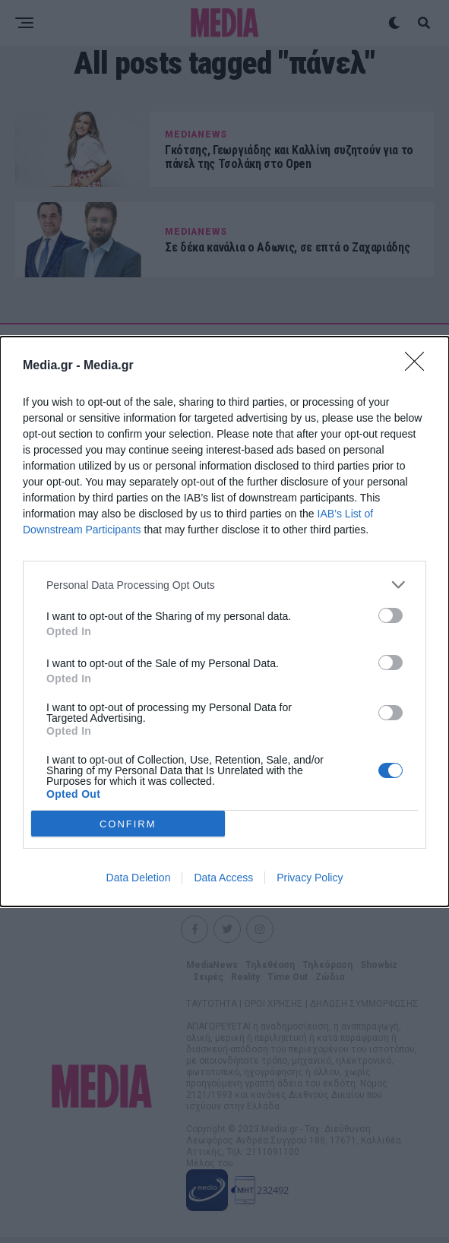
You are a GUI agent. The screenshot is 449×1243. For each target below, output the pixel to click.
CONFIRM (128, 824)
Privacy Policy (310, 877)
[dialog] (224, 621)
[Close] (419, 366)
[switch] (390, 615)
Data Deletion (138, 877)
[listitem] (224, 585)
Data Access (223, 877)
